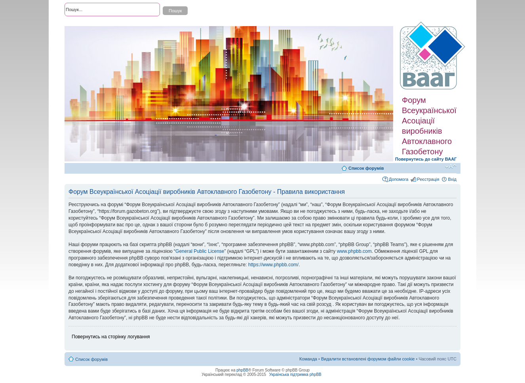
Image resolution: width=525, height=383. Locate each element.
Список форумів (366, 168)
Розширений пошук (84, 23)
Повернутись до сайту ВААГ (426, 159)
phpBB (242, 370)
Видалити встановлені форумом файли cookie (368, 358)
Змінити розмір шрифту (451, 166)
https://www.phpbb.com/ (273, 264)
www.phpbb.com (354, 251)
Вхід (452, 179)
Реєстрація (428, 179)
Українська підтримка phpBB (295, 374)
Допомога (398, 179)
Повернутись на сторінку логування (111, 336)
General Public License (199, 251)
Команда (308, 358)
